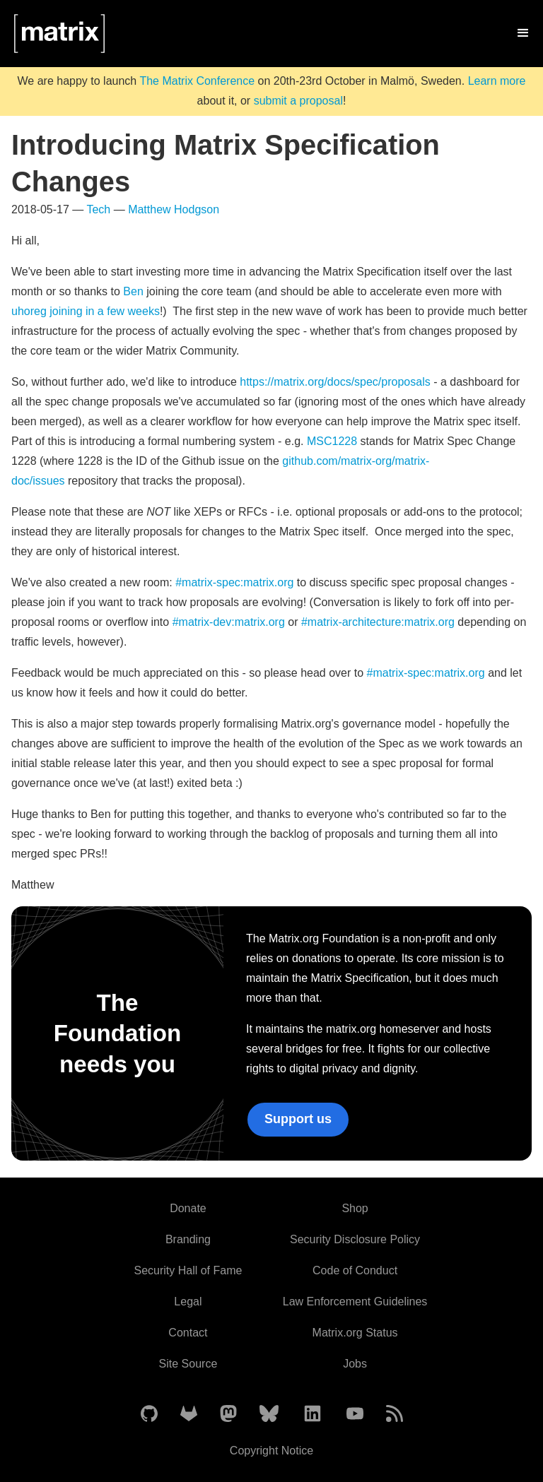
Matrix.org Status (355, 1333)
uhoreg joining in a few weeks (85, 311)
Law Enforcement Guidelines (355, 1302)
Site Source (188, 1364)
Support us (298, 1119)
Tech (98, 209)
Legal (188, 1302)
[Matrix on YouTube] (354, 1414)
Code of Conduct (355, 1270)
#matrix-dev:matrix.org (229, 622)
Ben (133, 291)
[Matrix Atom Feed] (394, 1414)
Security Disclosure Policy (355, 1239)
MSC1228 (332, 441)
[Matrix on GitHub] (149, 1414)
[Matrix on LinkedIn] (312, 1414)
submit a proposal (298, 101)
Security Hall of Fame (188, 1270)
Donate (188, 1208)
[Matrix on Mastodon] (228, 1414)
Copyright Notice (271, 1451)
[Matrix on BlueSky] (269, 1414)
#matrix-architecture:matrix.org (378, 622)
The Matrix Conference (197, 81)
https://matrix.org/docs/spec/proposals (335, 382)
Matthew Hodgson (173, 209)
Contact (187, 1333)
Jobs (355, 1364)
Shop (354, 1208)
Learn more (497, 81)
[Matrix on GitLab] (188, 1414)
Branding (188, 1239)
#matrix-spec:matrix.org (234, 582)
